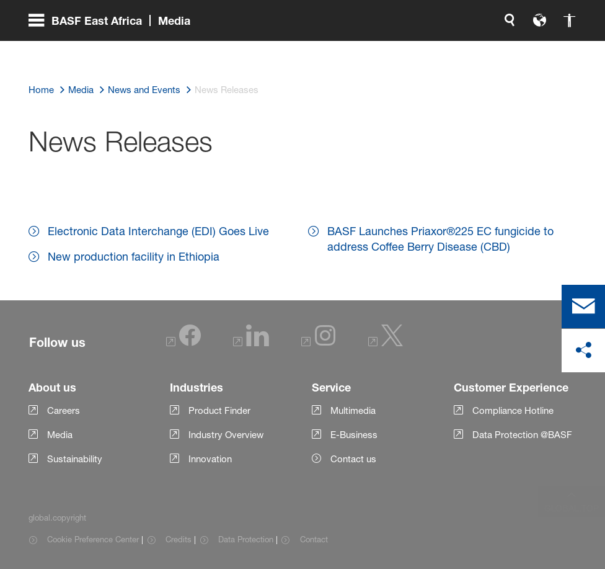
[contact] (583, 306)
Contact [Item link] (314, 539)
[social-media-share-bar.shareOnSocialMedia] (583, 350)
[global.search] (379, 49)
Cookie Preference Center (93, 539)
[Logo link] (527, 49)
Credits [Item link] (179, 539)
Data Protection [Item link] (245, 539)
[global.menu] (114, 50)
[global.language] (409, 49)
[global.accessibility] (438, 49)
